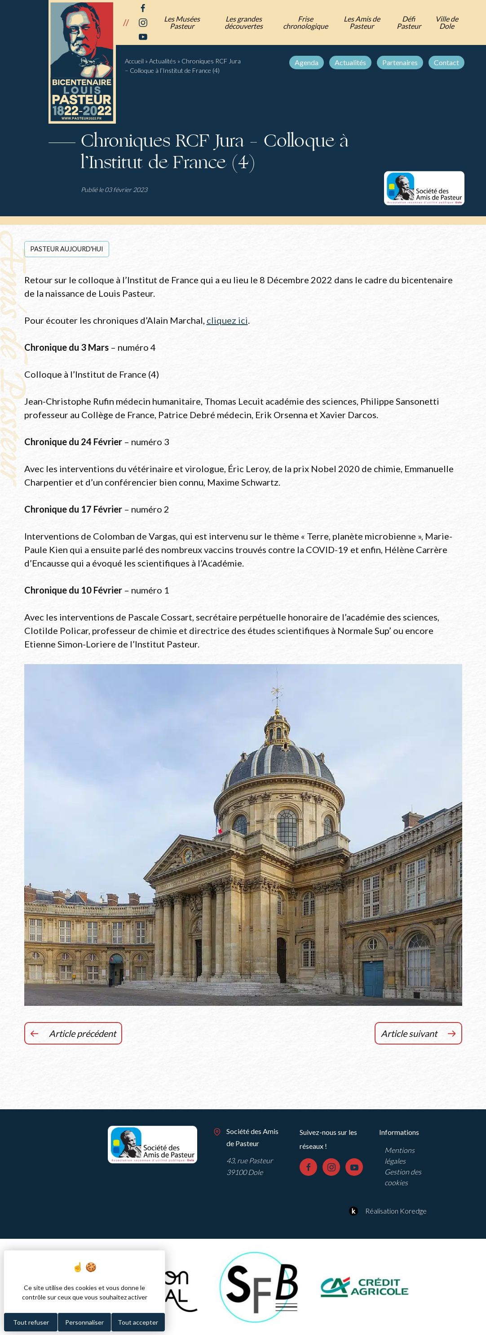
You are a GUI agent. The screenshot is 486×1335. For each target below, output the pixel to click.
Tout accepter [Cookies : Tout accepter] (138, 1322)
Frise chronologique (305, 22)
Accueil (134, 61)
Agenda (306, 62)
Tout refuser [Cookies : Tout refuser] (31, 1322)
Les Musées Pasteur (182, 22)
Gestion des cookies (402, 1177)
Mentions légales (399, 1155)
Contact (446, 62)
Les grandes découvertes (244, 22)
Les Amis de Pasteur (362, 22)
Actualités (350, 62)
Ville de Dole (446, 22)
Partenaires (400, 62)
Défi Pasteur (409, 22)
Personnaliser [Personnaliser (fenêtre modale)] (84, 1322)
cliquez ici (227, 320)
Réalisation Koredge (386, 1211)
